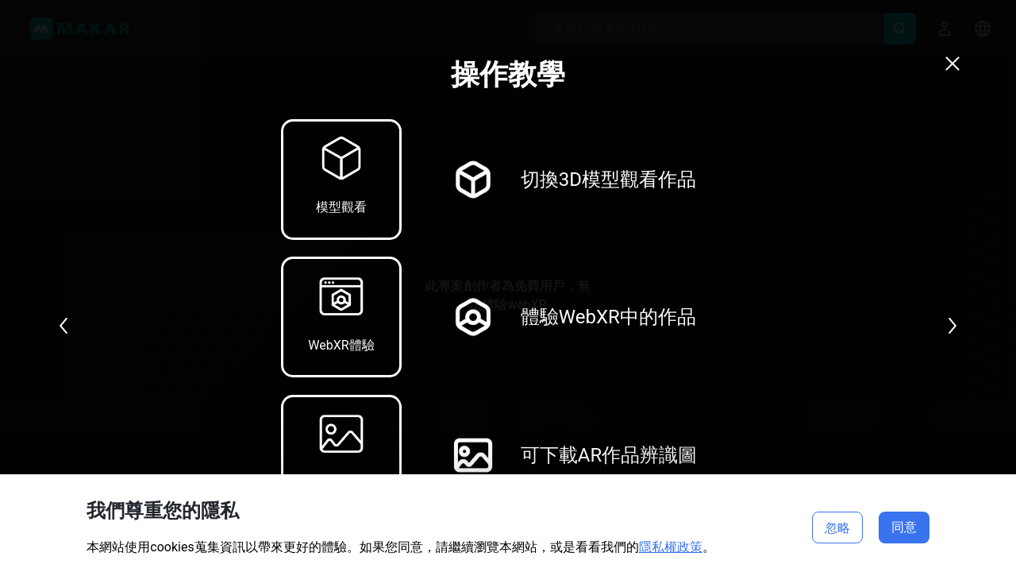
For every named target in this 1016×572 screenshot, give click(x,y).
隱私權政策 (670, 547)
